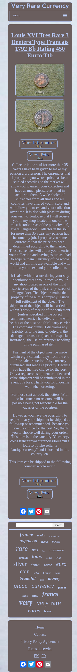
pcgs (57, 572)
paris (62, 587)
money (54, 578)
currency (42, 585)
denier (35, 565)
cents (25, 595)
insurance (56, 550)
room (56, 541)
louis (37, 556)
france (26, 534)
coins (49, 557)
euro (61, 564)
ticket (36, 573)
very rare (49, 602)
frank (44, 541)
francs (50, 594)
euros (34, 610)
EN (36, 656)
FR (43, 656)
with (58, 557)
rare (22, 548)
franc (48, 611)
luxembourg (54, 536)
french (23, 557)
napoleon (28, 540)
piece (21, 585)
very (25, 602)
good (42, 580)
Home (40, 627)
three (48, 565)
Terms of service (40, 649)
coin (25, 571)
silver (19, 564)
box (44, 551)
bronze (47, 572)
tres (35, 550)
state (35, 595)
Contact (40, 634)
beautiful (28, 578)
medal (41, 535)
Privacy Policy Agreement (40, 642)
